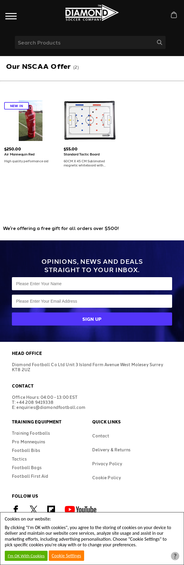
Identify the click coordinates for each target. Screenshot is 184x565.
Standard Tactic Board (82, 154)
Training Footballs (31, 433)
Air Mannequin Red (19, 154)
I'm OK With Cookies (26, 555)
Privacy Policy (107, 463)
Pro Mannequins (28, 441)
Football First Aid (30, 476)
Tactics (19, 458)
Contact (100, 435)
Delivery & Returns (111, 449)
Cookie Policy (106, 477)
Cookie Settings (66, 555)
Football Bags (27, 467)
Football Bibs (26, 450)
